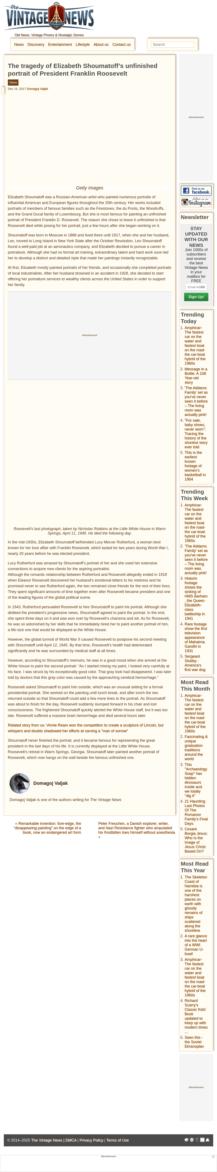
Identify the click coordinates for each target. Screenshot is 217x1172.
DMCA (70, 1140)
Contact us (121, 44)
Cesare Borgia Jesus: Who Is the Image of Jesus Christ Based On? (196, 840)
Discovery (36, 44)
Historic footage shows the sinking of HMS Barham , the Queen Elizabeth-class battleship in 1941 (196, 598)
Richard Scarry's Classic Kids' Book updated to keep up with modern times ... (196, 1016)
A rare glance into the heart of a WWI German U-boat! (196, 945)
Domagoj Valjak (37, 88)
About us (100, 44)
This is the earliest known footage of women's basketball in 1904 (195, 465)
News (19, 44)
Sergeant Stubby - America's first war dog (195, 663)
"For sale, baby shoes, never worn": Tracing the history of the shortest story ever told (196, 433)
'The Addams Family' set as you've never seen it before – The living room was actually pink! (196, 401)
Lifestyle (83, 44)
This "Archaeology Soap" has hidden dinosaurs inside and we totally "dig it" (196, 780)
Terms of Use (117, 1140)
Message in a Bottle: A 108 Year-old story (196, 376)
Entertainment (60, 44)
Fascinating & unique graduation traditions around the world (196, 748)
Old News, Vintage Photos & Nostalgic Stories (49, 35)
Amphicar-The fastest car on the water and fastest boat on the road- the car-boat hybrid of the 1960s (195, 345)
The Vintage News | (48, 1140)
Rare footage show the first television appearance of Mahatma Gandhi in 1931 (196, 637)
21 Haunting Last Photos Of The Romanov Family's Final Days (196, 812)
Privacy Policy (91, 1140)
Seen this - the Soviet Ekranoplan (194, 1041)
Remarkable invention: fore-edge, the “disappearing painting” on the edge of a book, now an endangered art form (47, 827)
